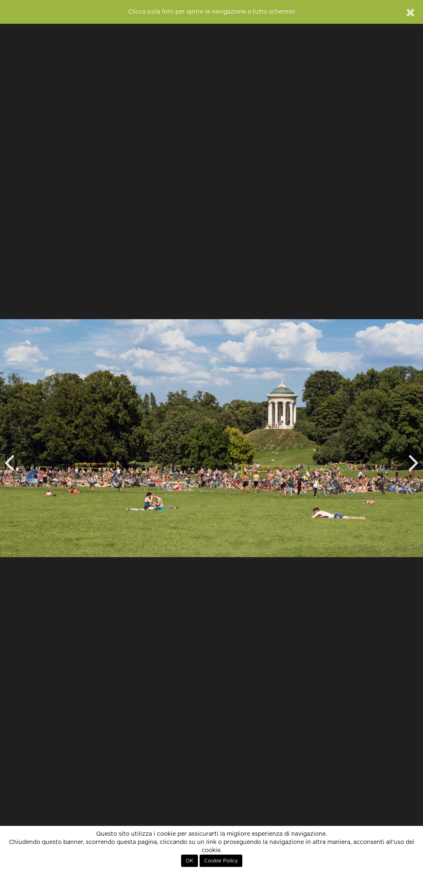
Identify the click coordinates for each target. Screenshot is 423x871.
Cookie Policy (221, 860)
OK (189, 860)
